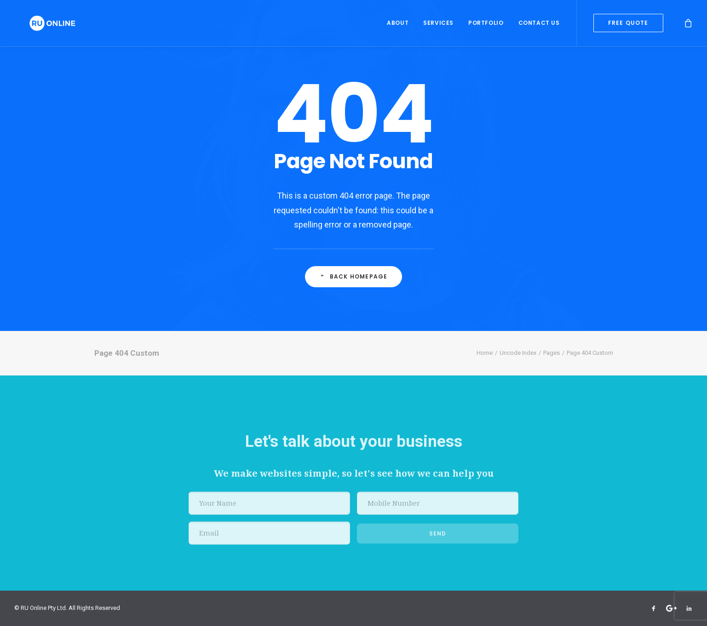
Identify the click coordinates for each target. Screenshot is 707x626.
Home (485, 352)
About (397, 25)
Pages (551, 352)
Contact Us (539, 25)
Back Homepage (354, 276)
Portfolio (485, 25)
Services (438, 25)
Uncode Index (518, 352)
